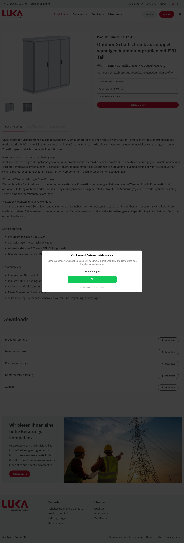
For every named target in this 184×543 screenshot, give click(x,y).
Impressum (90, 287)
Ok (91, 279)
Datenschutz (100, 287)
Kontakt (82, 287)
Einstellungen (92, 271)
